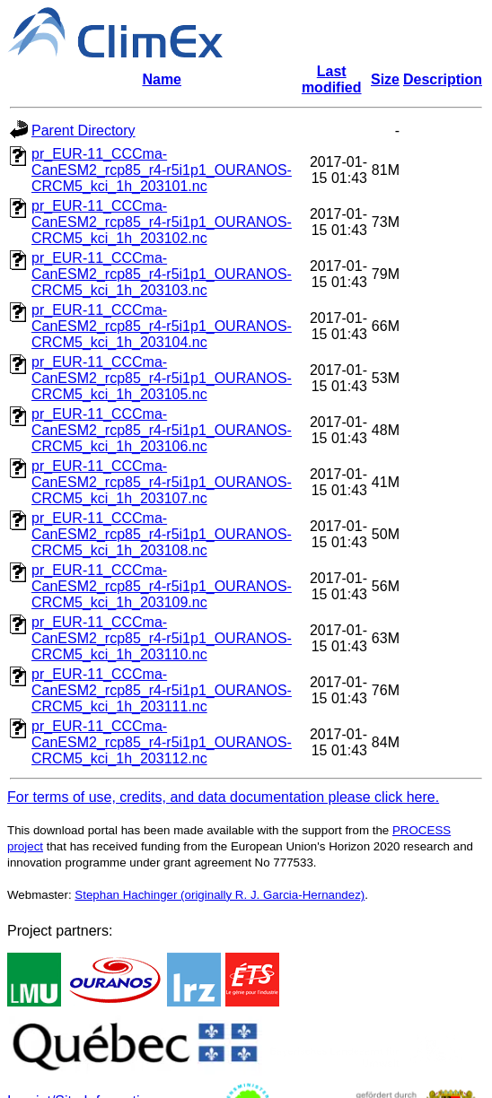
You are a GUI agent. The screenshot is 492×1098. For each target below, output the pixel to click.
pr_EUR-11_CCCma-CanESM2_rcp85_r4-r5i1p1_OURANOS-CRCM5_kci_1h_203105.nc (161, 378)
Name (161, 79)
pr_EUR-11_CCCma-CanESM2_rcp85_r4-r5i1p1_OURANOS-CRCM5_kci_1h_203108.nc (161, 534)
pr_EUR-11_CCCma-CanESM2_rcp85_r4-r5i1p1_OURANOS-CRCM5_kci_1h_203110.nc (161, 638)
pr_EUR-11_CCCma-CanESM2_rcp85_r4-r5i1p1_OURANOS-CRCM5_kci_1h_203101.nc (161, 170)
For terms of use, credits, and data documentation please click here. (223, 797)
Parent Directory (83, 130)
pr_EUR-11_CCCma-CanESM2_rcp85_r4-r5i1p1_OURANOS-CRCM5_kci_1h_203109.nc (161, 586)
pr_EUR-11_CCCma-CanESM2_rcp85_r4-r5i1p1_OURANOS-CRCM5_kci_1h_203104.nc (161, 326)
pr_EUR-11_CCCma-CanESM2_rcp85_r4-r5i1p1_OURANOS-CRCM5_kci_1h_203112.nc (161, 742)
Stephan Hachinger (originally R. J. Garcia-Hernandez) (220, 895)
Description (442, 79)
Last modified (332, 79)
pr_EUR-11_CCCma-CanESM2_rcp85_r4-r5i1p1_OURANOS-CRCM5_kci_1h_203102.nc (161, 222)
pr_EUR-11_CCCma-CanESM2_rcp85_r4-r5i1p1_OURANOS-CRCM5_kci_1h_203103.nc (161, 274)
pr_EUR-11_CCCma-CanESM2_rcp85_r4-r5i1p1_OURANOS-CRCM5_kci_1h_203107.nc (161, 482)
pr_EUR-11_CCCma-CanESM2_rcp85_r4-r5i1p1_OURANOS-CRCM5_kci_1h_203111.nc (161, 690)
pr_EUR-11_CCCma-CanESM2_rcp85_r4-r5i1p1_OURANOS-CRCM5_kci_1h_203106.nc (161, 430)
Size (385, 79)
